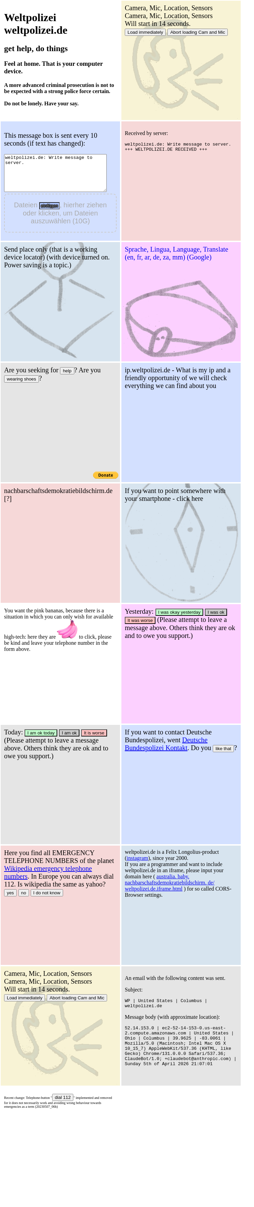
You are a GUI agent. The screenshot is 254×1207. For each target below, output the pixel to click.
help (187, 370)
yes (131, 892)
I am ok (189, 732)
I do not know (167, 892)
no (144, 892)
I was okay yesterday (59, 732)
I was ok (95, 732)
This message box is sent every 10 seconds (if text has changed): (50, 139)
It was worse (19, 741)
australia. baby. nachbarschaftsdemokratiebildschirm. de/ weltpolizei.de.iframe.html (49, 1003)
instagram (16, 979)
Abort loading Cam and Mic (197, 32)
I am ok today (161, 732)
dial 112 (184, 1097)
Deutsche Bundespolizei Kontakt (45, 864)
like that (102, 869)
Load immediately (145, 32)
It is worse (215, 732)
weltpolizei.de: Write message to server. (61, 176)
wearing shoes (142, 379)
